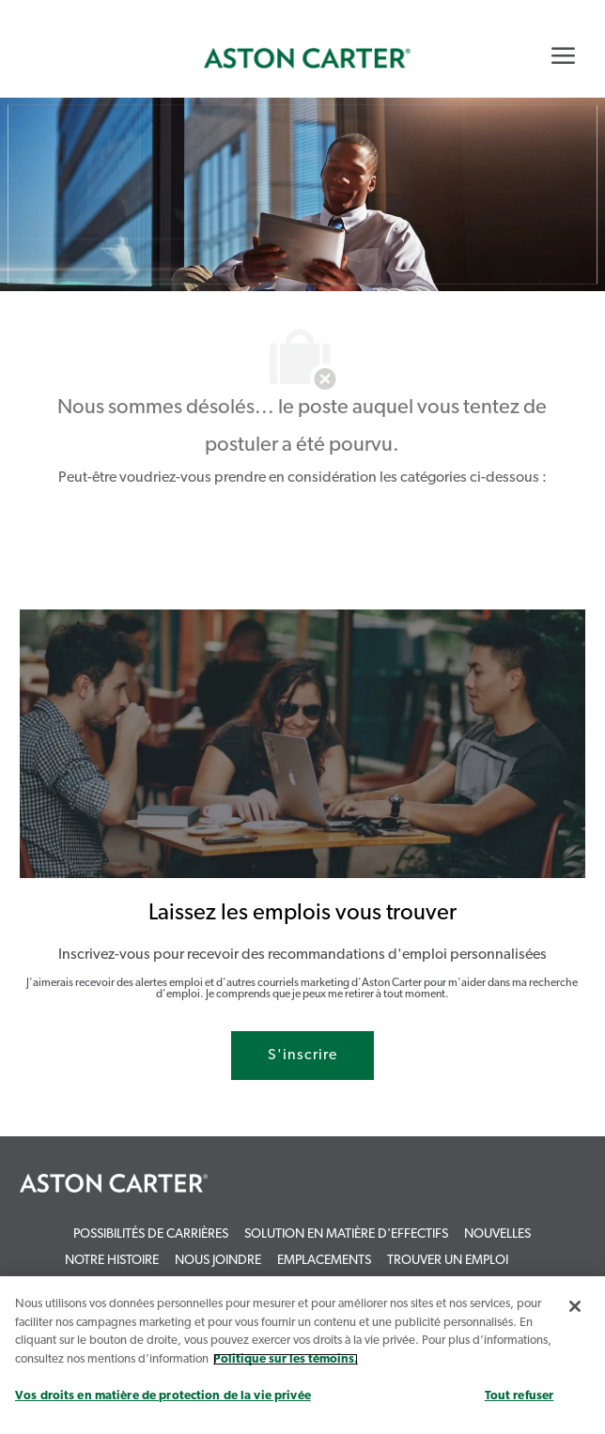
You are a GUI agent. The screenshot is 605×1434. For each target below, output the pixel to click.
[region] (302, 1355)
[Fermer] (575, 1306)
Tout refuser (519, 1396)
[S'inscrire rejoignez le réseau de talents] (302, 1055)
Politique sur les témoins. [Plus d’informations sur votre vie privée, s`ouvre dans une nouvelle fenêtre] (285, 1359)
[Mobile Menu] (563, 55)
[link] (307, 58)
